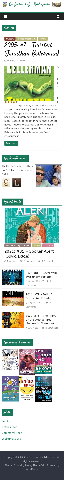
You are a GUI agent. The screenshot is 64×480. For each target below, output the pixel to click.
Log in (6, 421)
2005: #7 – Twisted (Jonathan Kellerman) (31, 50)
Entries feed (10, 427)
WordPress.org (11, 438)
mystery (10, 39)
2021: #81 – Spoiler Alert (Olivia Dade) (29, 254)
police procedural (26, 39)
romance (48, 245)
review (43, 39)
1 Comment (45, 261)
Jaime (33, 261)
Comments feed (12, 433)
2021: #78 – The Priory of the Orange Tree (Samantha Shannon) (41, 319)
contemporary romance (17, 245)
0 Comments (50, 328)
